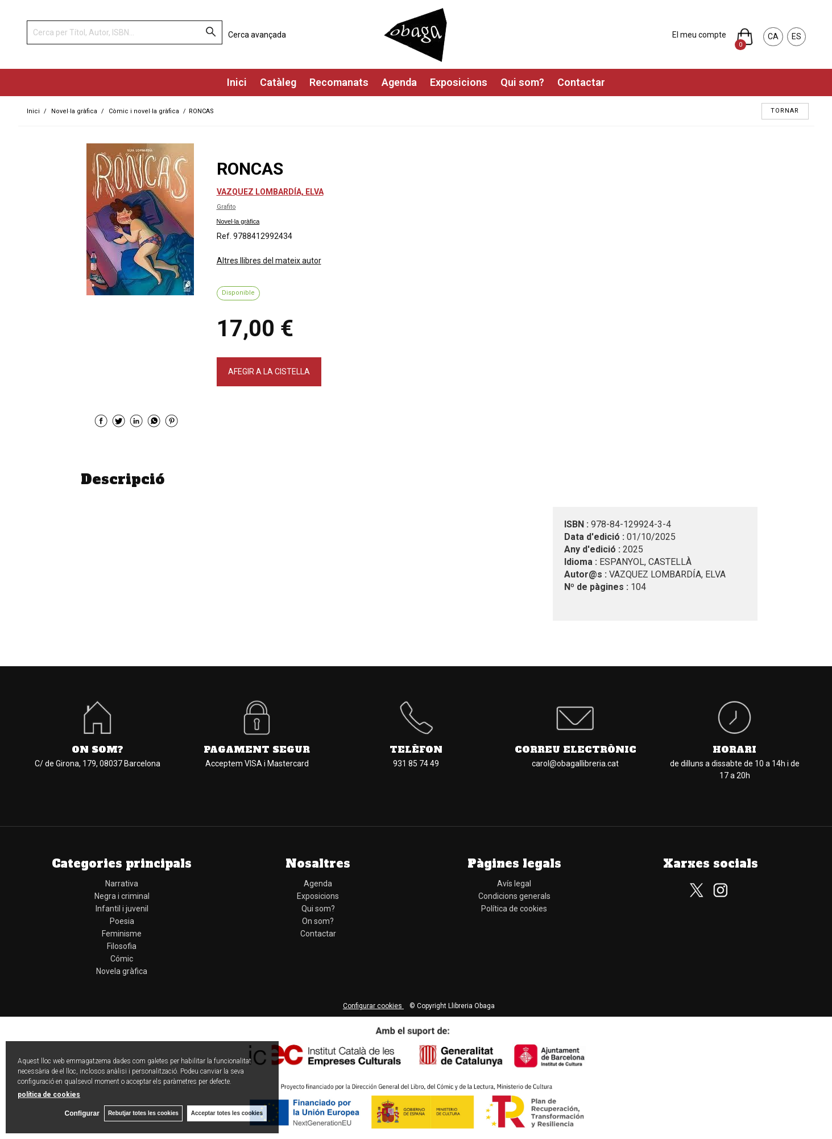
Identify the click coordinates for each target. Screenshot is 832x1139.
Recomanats (339, 82)
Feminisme (122, 933)
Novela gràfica (121, 971)
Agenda (399, 82)
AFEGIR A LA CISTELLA (269, 371)
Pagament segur (257, 749)
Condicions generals (514, 896)
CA (773, 36)
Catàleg (278, 82)
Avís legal (514, 883)
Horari (734, 749)
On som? (97, 749)
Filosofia (121, 946)
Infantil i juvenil (122, 908)
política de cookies (49, 1094)
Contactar (581, 82)
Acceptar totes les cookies (227, 1113)
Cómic (121, 958)
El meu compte (699, 34)
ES (796, 36)
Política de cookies (514, 908)
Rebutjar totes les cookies (142, 1113)
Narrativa (121, 883)
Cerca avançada (257, 34)
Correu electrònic (575, 749)
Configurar (80, 1113)
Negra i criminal (122, 896)
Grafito (226, 207)
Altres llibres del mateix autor (269, 260)
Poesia (122, 921)
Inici (237, 82)
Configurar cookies (373, 1006)
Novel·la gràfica (238, 221)
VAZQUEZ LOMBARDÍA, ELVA (270, 191)
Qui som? (522, 82)
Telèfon (416, 749)
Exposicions (458, 82)
